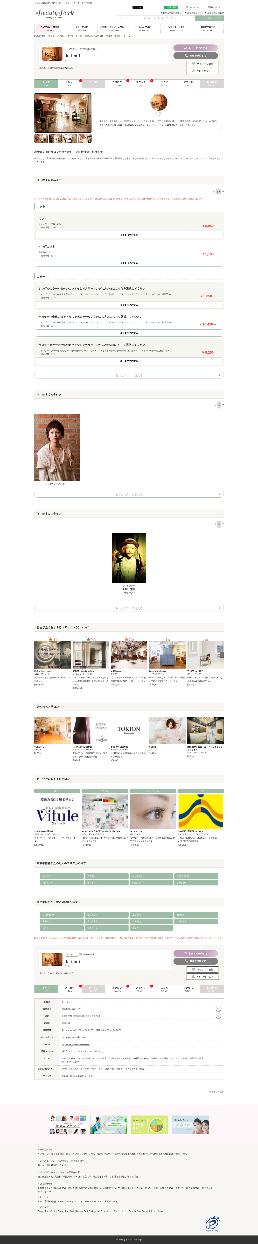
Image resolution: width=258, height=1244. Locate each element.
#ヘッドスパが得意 (179, 1058)
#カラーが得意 (68, 1058)
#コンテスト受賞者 (113, 1069)
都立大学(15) (93, 915)
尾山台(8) (136, 915)
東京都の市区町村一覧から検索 (142, 1153)
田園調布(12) (138, 883)
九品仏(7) (47, 921)
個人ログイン (192, 7)
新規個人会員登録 (215, 13)
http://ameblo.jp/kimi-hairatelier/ (76, 1044)
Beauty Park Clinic (47, 1211)
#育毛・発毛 (97, 1069)
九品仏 (58, 1176)
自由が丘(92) (48, 915)
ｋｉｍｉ (66, 1002)
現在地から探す (215, 18)
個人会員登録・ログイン (198, 1188)
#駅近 (64, 1051)
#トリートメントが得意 (120, 1058)
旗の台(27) (92, 883)
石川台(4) (136, 921)
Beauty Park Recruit (139, 1211)
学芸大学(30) (183, 876)
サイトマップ (44, 1192)
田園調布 (52, 1165)
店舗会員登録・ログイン (172, 1188)
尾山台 (96, 1176)
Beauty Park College (86, 1211)
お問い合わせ (151, 1188)
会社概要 (42, 1188)
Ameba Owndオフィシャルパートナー (77, 1201)
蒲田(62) (46, 876)
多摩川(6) (181, 883)
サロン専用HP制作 (47, 1201)
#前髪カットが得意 (159, 1058)
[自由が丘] (39, 684)
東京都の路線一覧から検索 (173, 1153)
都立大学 (86, 1176)
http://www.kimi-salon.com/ (74, 1037)
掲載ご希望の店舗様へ (173, 13)
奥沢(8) (180, 915)
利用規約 (72, 1188)
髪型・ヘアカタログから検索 (80, 1153)
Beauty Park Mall (66, 1211)
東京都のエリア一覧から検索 (111, 1153)
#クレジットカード (78, 1051)
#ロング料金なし (97, 1051)
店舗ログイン (214, 7)
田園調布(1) (92, 928)
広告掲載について (195, 13)
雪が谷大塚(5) (93, 921)
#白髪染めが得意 (140, 1058)
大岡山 (113, 1176)
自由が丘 (42, 1165)
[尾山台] (191, 684)
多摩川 (135, 928)
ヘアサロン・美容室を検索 (51, 1153)
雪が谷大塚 (123, 1176)
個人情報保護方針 (57, 1188)
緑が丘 (77, 1176)
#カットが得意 (84, 1058)
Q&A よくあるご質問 (132, 1188)
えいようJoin (156, 1211)
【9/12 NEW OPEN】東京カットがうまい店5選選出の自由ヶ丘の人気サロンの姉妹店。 (91, 681)
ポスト (137, 7)
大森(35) (91, 876)
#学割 (64, 1069)
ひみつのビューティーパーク (112, 1211)
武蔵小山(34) (138, 876)
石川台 (134, 1176)
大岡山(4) (181, 921)
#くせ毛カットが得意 (79, 1069)
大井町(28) (47, 883)
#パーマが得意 (100, 1058)
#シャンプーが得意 (70, 1062)
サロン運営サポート (108, 1201)
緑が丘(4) (47, 928)
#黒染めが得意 (197, 1058)
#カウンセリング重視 (134, 1069)
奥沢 (50, 1176)
